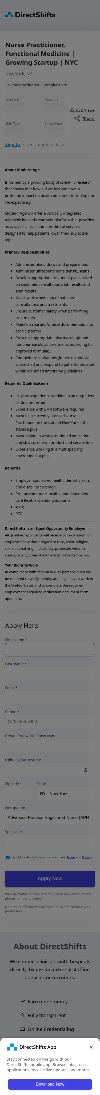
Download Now (50, 1084)
